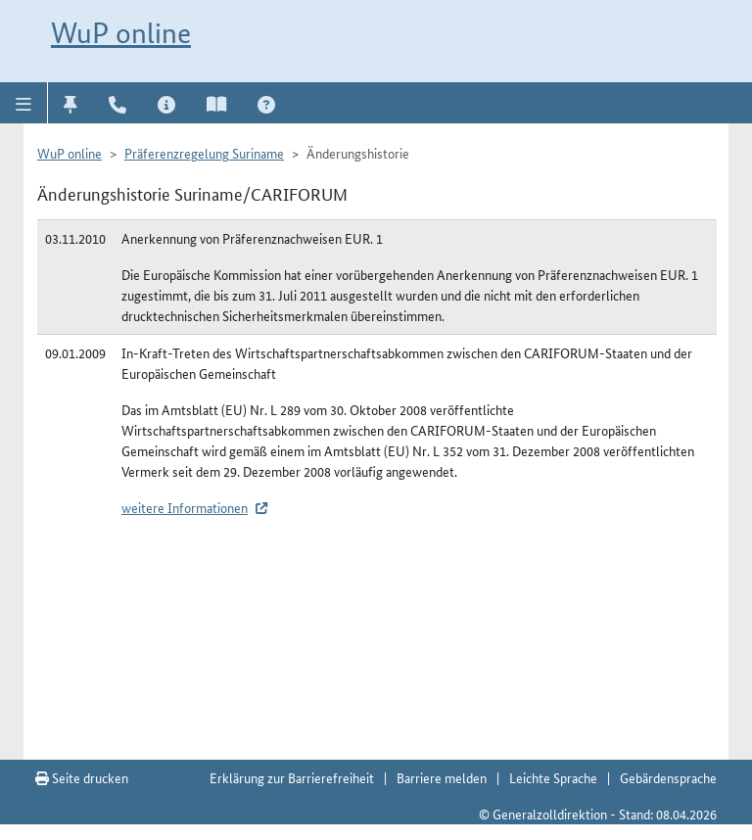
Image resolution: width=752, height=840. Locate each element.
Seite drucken (81, 777)
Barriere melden (442, 777)
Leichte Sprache (553, 777)
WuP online (121, 33)
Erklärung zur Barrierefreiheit (292, 777)
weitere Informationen (184, 507)
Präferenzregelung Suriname (204, 153)
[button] (24, 102)
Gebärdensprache (668, 777)
